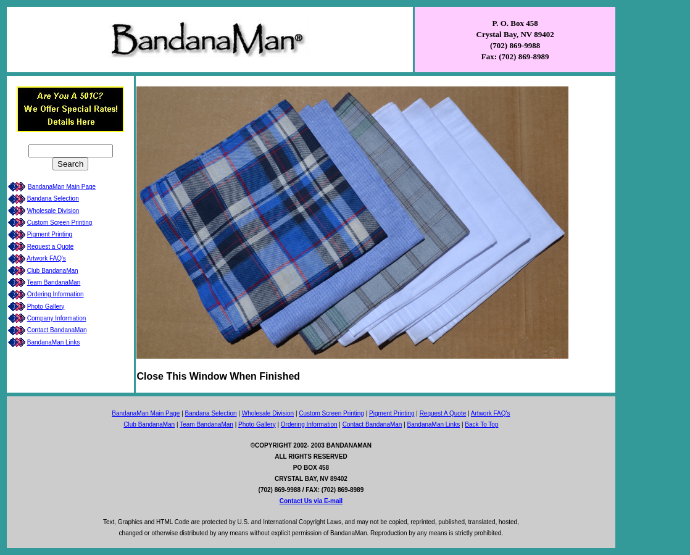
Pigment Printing (49, 234)
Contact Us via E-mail (311, 501)
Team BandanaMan (54, 282)
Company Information (56, 318)
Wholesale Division (53, 210)
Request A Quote (443, 413)
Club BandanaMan (52, 270)
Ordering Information (55, 294)
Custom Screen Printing (60, 222)
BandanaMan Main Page (62, 186)
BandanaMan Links (53, 342)
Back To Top (481, 424)
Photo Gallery (46, 306)
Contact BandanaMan (57, 330)
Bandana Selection (53, 198)
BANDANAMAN (349, 445)
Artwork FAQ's (46, 258)
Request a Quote (50, 246)
